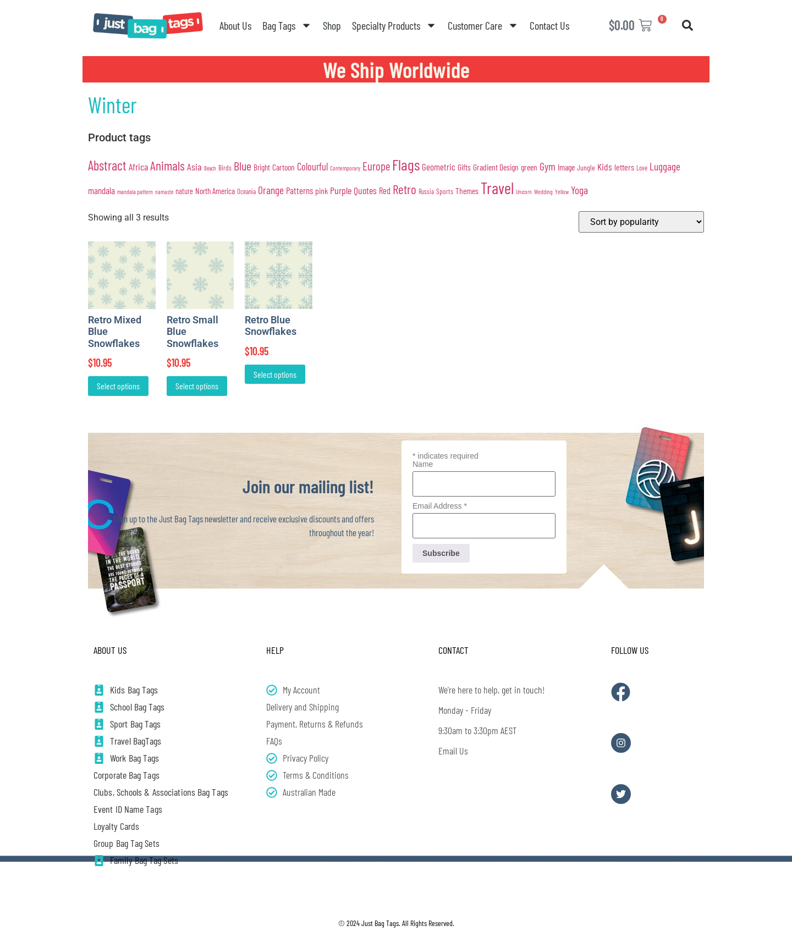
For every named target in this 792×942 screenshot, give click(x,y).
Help (275, 650)
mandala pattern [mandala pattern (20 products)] (135, 191)
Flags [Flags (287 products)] (406, 164)
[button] (687, 25)
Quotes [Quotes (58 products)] (365, 190)
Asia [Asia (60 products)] (194, 167)
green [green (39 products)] (529, 167)
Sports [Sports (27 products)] (444, 191)
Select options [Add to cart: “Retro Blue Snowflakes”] (275, 374)
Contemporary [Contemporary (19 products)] (345, 168)
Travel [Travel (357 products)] (497, 187)
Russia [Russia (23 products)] (426, 191)
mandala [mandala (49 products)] (101, 190)
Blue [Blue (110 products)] (242, 165)
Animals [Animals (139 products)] (167, 165)
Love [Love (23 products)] (641, 168)
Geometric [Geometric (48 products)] (438, 166)
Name (423, 464)
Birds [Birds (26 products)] (225, 167)
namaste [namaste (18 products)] (164, 191)
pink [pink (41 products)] (321, 190)
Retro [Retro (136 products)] (404, 189)
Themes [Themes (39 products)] (467, 190)
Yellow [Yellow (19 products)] (562, 191)
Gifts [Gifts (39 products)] (464, 167)
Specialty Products (394, 25)
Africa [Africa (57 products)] (138, 167)
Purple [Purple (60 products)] (340, 190)
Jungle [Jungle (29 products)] (586, 167)
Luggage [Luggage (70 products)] (665, 166)
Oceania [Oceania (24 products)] (246, 191)
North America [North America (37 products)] (215, 191)
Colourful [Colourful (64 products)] (312, 166)
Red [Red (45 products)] (385, 190)
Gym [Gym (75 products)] (548, 166)
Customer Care (483, 25)
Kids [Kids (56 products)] (604, 167)
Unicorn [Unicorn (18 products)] (524, 191)
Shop (332, 25)
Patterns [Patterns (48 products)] (299, 190)
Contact (453, 650)
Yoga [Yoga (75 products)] (579, 189)
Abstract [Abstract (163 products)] (107, 165)
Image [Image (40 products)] (566, 167)
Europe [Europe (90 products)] (376, 166)
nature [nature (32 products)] (184, 191)
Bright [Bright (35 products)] (262, 167)
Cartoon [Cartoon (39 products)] (283, 167)
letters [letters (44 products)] (624, 167)
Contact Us (549, 25)
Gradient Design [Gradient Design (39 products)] (496, 167)
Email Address (440, 506)
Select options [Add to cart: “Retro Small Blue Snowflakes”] (196, 386)
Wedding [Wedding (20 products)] (543, 191)
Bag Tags (287, 25)
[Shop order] (641, 222)
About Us (235, 25)
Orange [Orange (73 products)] (271, 190)
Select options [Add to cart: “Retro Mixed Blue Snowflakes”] (118, 386)
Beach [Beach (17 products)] (210, 168)
